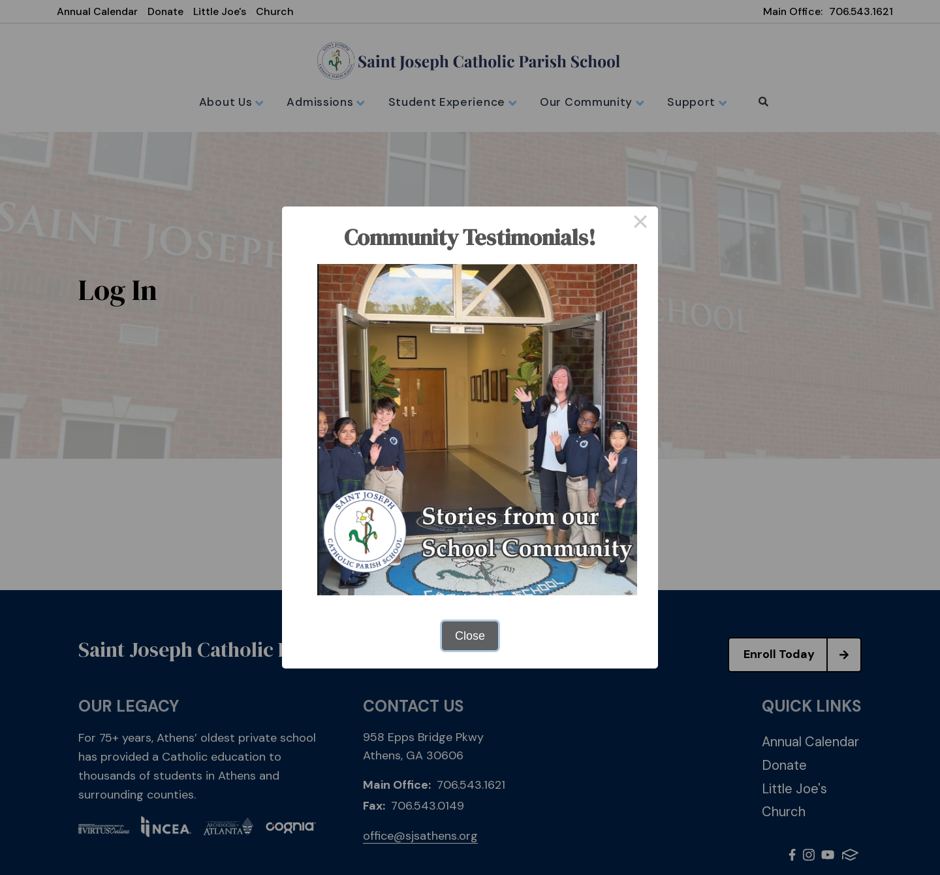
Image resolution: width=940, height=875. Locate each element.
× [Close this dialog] (640, 224)
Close (470, 635)
